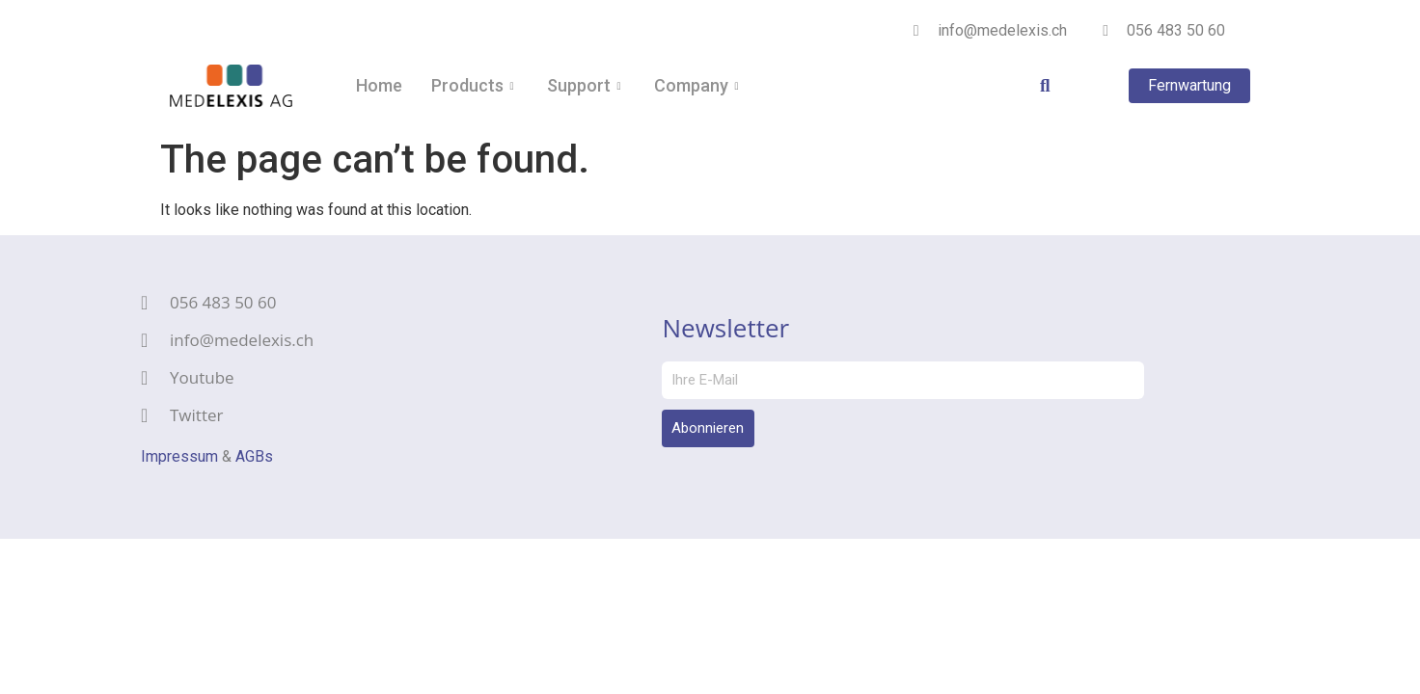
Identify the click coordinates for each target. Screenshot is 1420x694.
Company (698, 85)
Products (474, 85)
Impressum (179, 456)
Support (586, 85)
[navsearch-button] (1031, 86)
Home (379, 85)
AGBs (254, 456)
